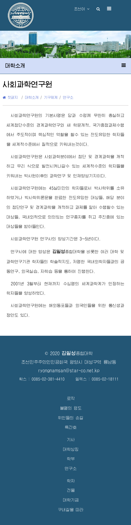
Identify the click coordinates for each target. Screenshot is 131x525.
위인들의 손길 (71, 418)
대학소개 (32, 97)
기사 (71, 440)
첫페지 (10, 97)
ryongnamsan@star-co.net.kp (68, 370)
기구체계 (51, 97)
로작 (71, 398)
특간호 (71, 427)
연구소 (68, 97)
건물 (71, 490)
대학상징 (71, 449)
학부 (71, 459)
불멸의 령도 (71, 408)
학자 (71, 481)
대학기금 (71, 500)
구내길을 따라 (71, 510)
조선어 (81, 9)
